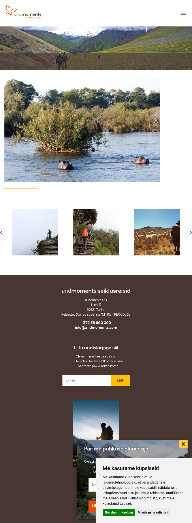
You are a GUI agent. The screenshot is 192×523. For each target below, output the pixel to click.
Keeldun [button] (127, 512)
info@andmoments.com (96, 328)
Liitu (120, 380)
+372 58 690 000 (96, 323)
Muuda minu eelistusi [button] (153, 512)
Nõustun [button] (111, 512)
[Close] (183, 444)
